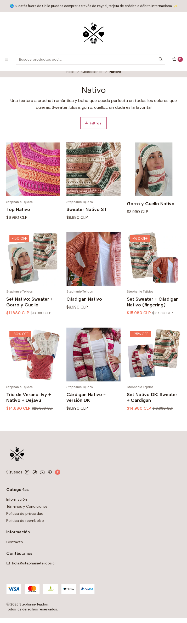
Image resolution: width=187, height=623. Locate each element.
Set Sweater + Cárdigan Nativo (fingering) (153, 317)
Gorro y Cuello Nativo (150, 208)
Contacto (14, 546)
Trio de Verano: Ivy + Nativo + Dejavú (28, 413)
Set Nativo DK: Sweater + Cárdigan (152, 413)
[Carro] (177, 59)
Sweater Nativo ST (86, 214)
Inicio (70, 76)
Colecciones (92, 76)
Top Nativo (18, 214)
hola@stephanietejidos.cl (30, 567)
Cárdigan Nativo (84, 315)
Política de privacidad (24, 518)
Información (16, 504)
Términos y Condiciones (27, 511)
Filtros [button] (93, 127)
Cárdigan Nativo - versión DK (86, 413)
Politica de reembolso (25, 525)
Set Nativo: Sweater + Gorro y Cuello (29, 317)
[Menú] (6, 59)
